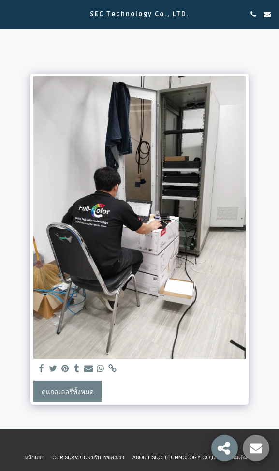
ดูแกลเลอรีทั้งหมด (68, 391)
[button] (10, 14)
